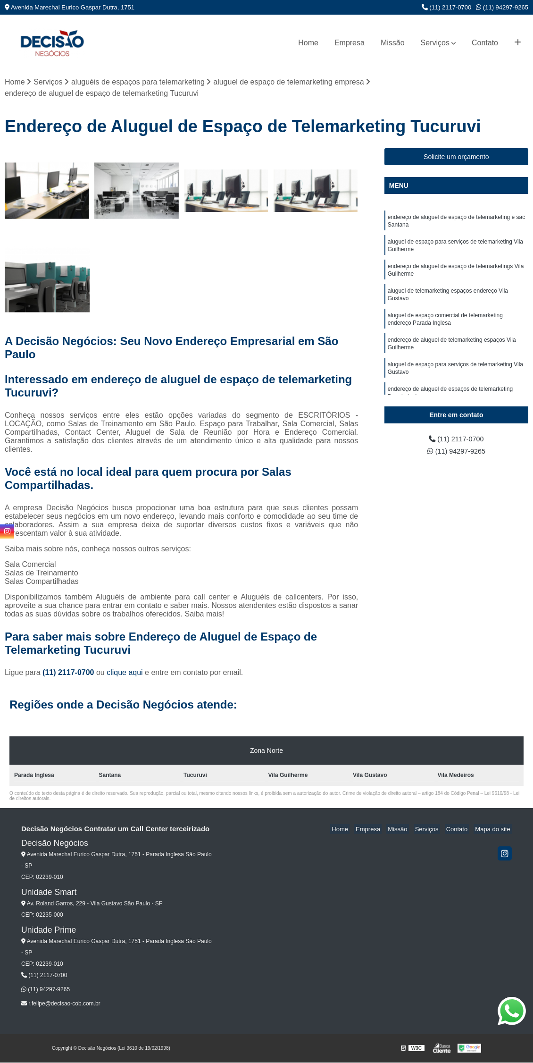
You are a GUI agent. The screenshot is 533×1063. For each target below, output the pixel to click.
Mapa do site (493, 830)
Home (308, 43)
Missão (393, 43)
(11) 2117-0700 (447, 7)
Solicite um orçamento (456, 157)
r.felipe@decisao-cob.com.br (60, 1004)
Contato (485, 43)
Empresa (349, 43)
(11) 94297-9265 (502, 7)
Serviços (435, 43)
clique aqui (125, 673)
